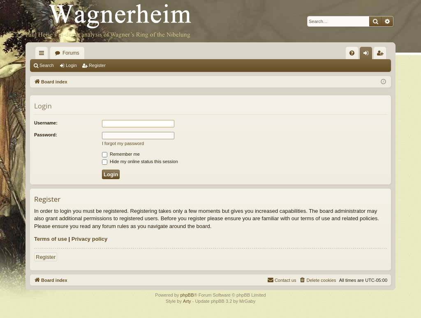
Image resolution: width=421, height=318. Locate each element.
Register (97, 65)
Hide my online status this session (140, 161)
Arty (187, 301)
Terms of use (50, 239)
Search (46, 65)
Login (71, 65)
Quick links (43, 54)
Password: (45, 134)
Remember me (121, 154)
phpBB (187, 295)
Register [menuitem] (381, 54)
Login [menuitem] (367, 54)
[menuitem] (352, 53)
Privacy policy (89, 239)
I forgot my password (123, 143)
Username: (46, 122)
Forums (70, 53)
